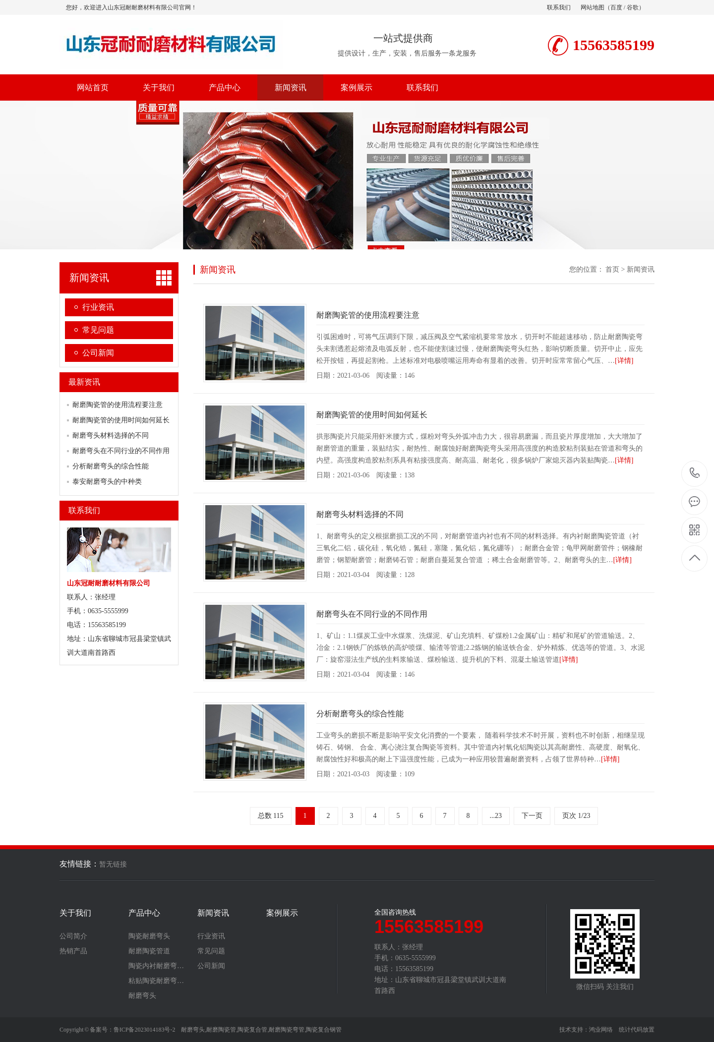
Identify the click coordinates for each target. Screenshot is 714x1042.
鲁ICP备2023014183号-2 (145, 1029)
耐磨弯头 (142, 995)
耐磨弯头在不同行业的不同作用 (121, 451)
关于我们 (159, 87)
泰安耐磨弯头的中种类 (107, 481)
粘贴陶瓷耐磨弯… (156, 981)
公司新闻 (98, 352)
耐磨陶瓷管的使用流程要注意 (117, 404)
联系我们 (559, 7)
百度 (616, 7)
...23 (496, 815)
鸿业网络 (601, 1029)
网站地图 (592, 7)
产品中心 (224, 87)
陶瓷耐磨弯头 (149, 936)
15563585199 (695, 473)
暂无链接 (113, 864)
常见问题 (98, 330)
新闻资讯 (290, 87)
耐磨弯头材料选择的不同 (110, 435)
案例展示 (356, 87)
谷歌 (633, 7)
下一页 (532, 815)
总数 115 (271, 815)
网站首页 (93, 87)
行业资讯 (98, 307)
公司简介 (73, 936)
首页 (612, 269)
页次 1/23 (576, 815)
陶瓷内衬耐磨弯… (156, 966)
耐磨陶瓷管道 (149, 951)
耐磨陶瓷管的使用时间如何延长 (121, 420)
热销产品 (73, 951)
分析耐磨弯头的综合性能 (110, 466)
